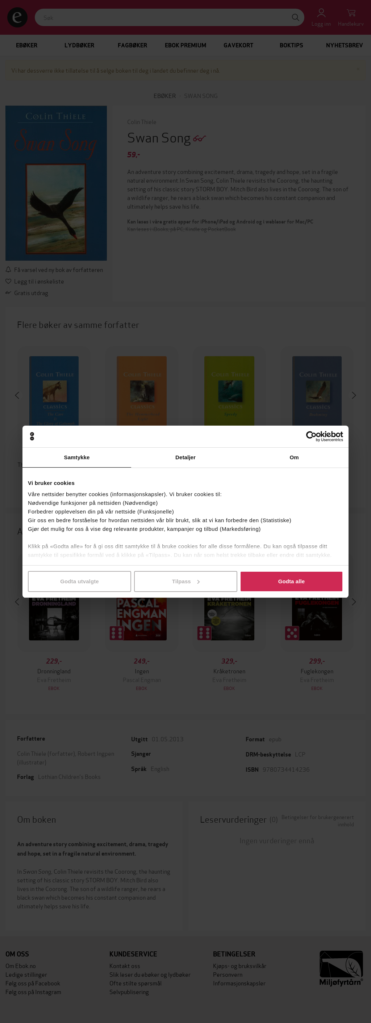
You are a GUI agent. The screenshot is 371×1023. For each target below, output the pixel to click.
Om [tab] (294, 457)
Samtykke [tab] (77, 457)
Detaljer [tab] (185, 457)
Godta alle (291, 581)
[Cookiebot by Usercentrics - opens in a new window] (311, 436)
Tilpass (186, 581)
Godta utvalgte (79, 581)
